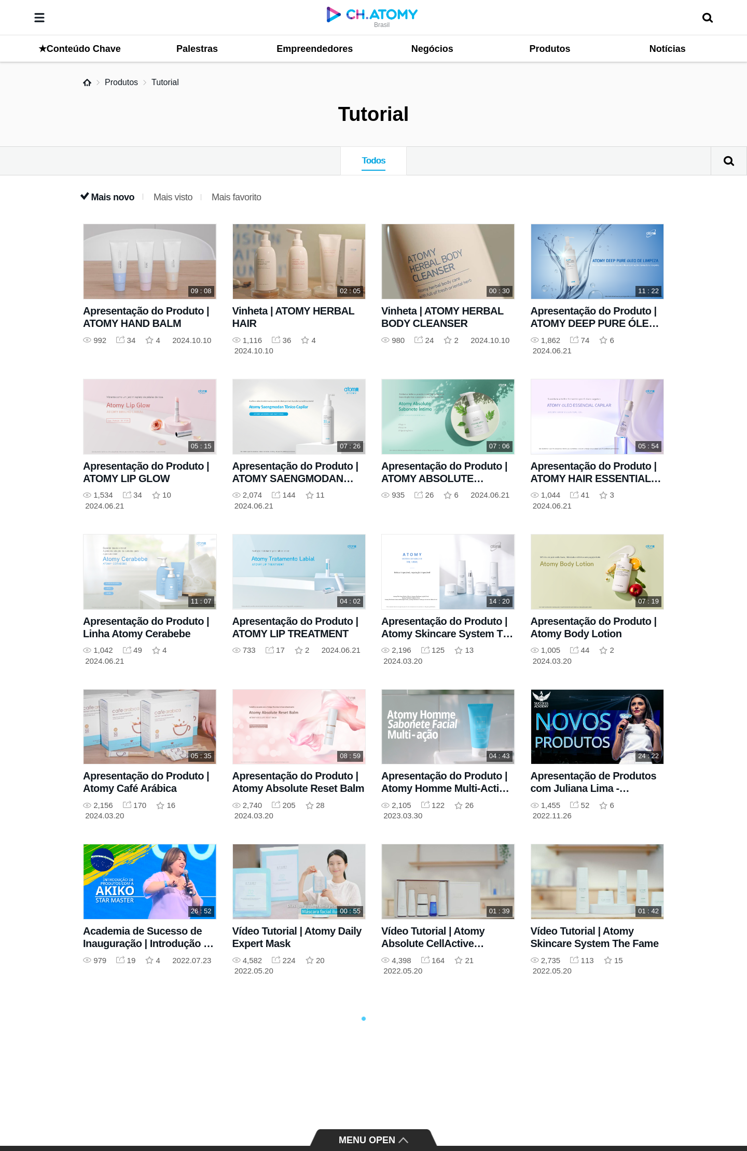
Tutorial (165, 82)
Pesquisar (729, 160)
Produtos (121, 82)
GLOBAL (696, 1105)
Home (87, 82)
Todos (373, 161)
